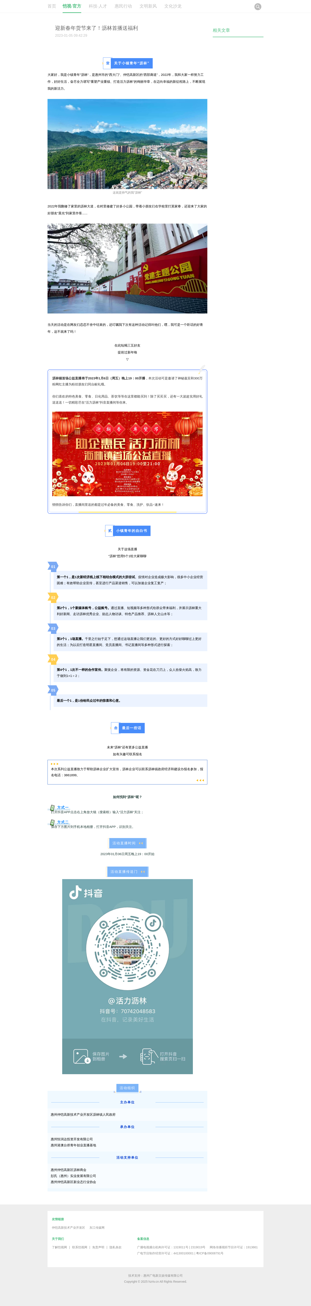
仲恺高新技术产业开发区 (68, 1227)
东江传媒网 (97, 1227)
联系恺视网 (79, 1247)
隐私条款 (115, 1247)
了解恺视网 (59, 1247)
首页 (52, 6)
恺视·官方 (72, 6)
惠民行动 (123, 6)
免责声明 (98, 1247)
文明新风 (148, 6)
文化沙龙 (173, 6)
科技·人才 (98, 6)
